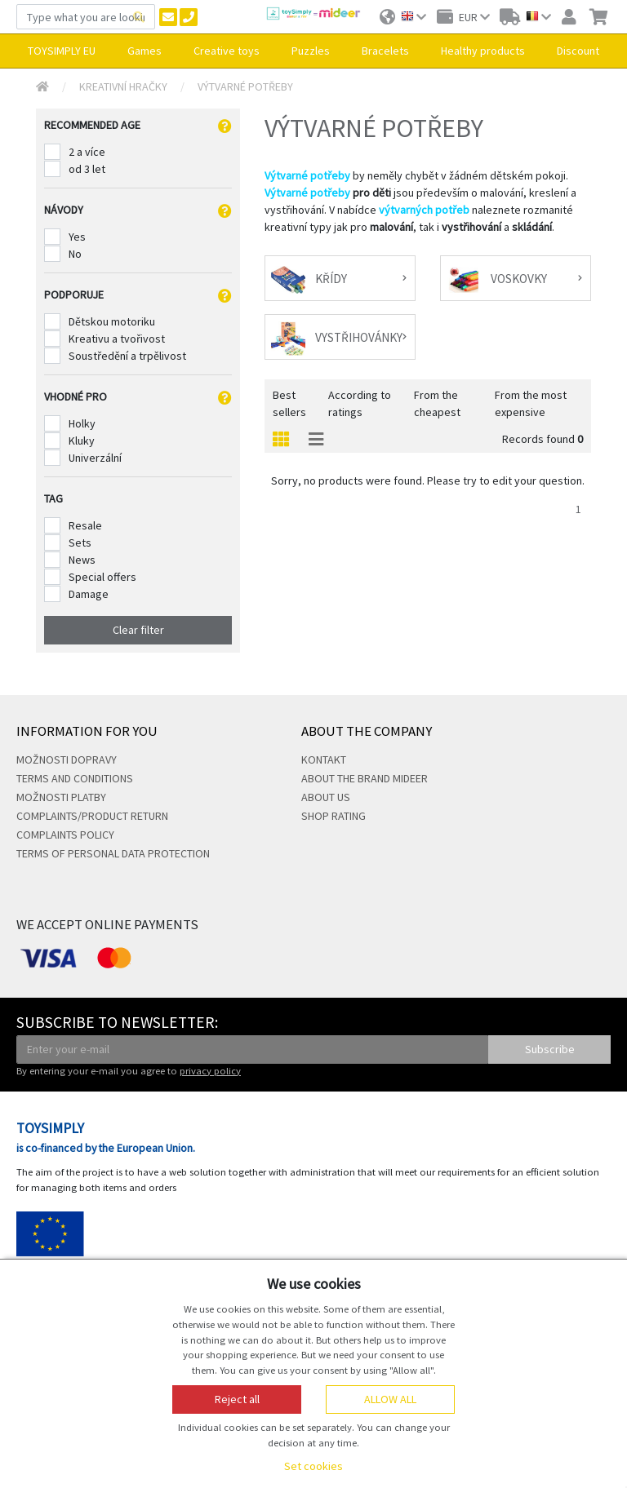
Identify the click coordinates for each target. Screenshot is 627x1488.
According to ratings (359, 403)
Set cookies (313, 1466)
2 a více (87, 151)
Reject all (237, 1399)
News (82, 559)
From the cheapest (437, 403)
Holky (82, 423)
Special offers (102, 576)
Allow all (390, 1399)
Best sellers (289, 403)
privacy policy (210, 1071)
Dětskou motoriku (112, 321)
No (75, 253)
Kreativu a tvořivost (117, 338)
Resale (85, 525)
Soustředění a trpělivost (127, 355)
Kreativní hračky (123, 86)
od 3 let (87, 169)
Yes (77, 236)
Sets (80, 542)
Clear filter (138, 629)
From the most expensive (531, 403)
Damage (89, 594)
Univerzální (95, 457)
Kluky (82, 440)
